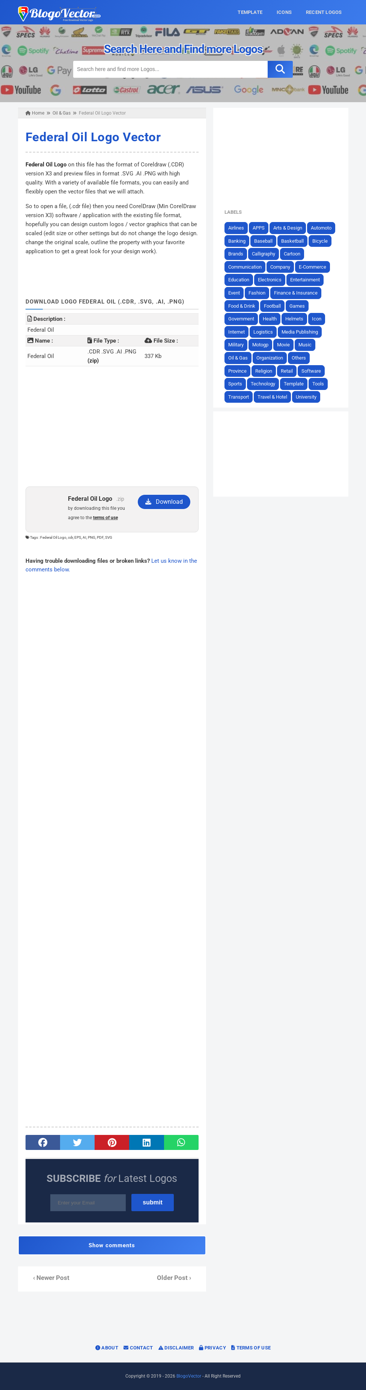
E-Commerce (312, 267)
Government (241, 319)
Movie (283, 345)
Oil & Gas (238, 358)
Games (297, 306)
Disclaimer (176, 1348)
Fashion (257, 293)
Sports (235, 384)
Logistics (263, 332)
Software (311, 371)
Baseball (263, 241)
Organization (269, 358)
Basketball (292, 241)
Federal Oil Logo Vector (93, 137)
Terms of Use (251, 1348)
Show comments (112, 1245)
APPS (259, 228)
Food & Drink (241, 306)
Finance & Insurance (296, 293)
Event (234, 293)
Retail (287, 371)
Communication (245, 267)
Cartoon (292, 254)
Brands (235, 254)
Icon (316, 319)
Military (236, 345)
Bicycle (320, 241)
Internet (236, 332)
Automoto (321, 228)
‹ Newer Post (51, 1277)
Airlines (236, 228)
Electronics (270, 280)
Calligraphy (263, 254)
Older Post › (174, 1277)
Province (237, 371)
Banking (237, 241)
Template (294, 384)
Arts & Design (287, 228)
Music (305, 345)
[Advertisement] (112, 426)
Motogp (260, 345)
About (106, 1348)
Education (238, 280)
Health (270, 319)
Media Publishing (300, 332)
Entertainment (305, 280)
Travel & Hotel (272, 397)
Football (272, 306)
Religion (263, 371)
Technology (263, 384)
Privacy (212, 1348)
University (306, 397)
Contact (138, 1348)
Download (164, 501)
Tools (318, 384)
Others (299, 358)
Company (280, 267)
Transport (238, 397)
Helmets (294, 319)
